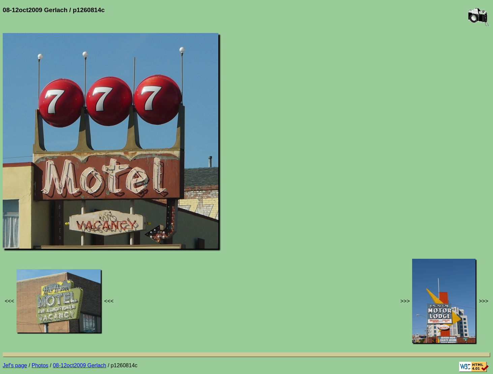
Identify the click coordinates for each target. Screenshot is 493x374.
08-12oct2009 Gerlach (79, 365)
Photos (40, 365)
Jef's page (15, 365)
